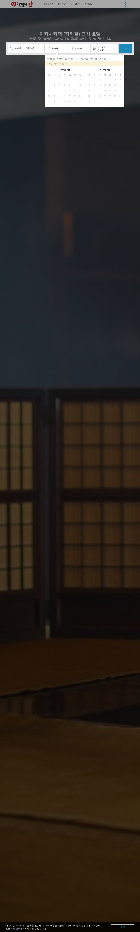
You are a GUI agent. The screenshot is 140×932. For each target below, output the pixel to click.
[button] (47, 69)
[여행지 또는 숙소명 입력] (28, 48)
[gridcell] (69, 79)
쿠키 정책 (15, 928)
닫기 (122, 927)
